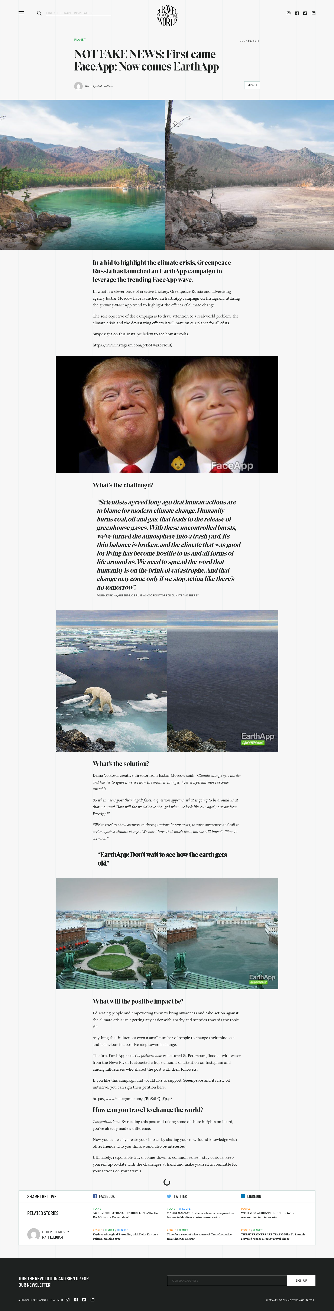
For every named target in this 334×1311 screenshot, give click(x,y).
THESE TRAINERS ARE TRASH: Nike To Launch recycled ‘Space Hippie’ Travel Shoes (273, 1236)
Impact (252, 85)
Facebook (104, 1196)
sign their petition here (145, 1087)
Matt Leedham (104, 86)
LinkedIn (251, 1196)
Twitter (177, 1196)
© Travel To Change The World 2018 (290, 1300)
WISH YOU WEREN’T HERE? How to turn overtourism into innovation (268, 1215)
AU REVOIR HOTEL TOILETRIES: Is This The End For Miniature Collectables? (126, 1215)
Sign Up (301, 1280)
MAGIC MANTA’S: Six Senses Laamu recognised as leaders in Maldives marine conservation (200, 1215)
